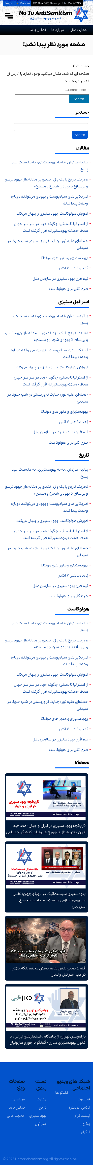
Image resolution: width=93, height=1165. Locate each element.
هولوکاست (78, 609)
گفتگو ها (61, 1092)
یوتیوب (85, 1123)
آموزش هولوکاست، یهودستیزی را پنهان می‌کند (52, 213)
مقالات (82, 148)
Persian (25, 3)
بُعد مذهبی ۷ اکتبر (73, 268)
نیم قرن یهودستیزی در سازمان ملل (60, 278)
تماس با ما (38, 29)
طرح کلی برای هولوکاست (68, 289)
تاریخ (84, 455)
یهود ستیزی (38, 1115)
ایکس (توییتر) (79, 1107)
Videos (82, 763)
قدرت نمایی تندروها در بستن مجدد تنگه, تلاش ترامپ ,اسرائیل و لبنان (46, 948)
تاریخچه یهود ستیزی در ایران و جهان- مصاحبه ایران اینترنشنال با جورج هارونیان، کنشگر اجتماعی (46, 805)
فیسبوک (83, 1099)
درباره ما (57, 29)
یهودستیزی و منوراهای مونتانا (63, 258)
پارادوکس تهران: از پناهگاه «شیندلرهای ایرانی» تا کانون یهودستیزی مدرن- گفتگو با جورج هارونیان (46, 1016)
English (9, 3)
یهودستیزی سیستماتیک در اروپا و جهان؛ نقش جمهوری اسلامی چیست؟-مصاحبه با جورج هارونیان (46, 876)
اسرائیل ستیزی (73, 302)
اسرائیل (41, 1123)
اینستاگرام (82, 1115)
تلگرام (85, 1132)
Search (79, 99)
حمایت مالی (78, 29)
